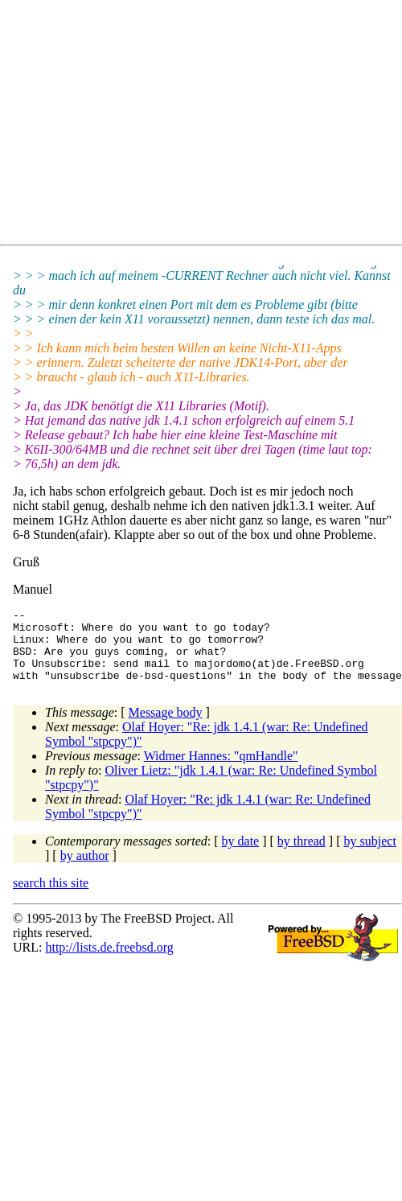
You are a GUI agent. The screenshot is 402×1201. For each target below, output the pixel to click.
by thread (301, 855)
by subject (370, 855)
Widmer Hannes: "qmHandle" (221, 770)
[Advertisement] (157, 125)
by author (84, 870)
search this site (50, 897)
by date (241, 855)
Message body (166, 727)
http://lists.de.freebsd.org (109, 962)
